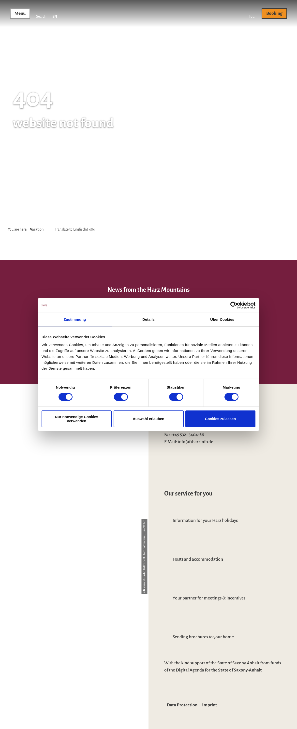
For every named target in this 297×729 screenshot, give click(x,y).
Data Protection (182, 704)
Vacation (37, 229)
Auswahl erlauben (148, 419)
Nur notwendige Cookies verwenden (76, 419)
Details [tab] (148, 319)
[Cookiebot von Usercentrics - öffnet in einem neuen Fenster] (233, 305)
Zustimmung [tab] (75, 319)
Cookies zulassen (220, 419)
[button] (252, 13)
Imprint (209, 704)
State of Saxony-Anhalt (240, 670)
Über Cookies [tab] (222, 319)
